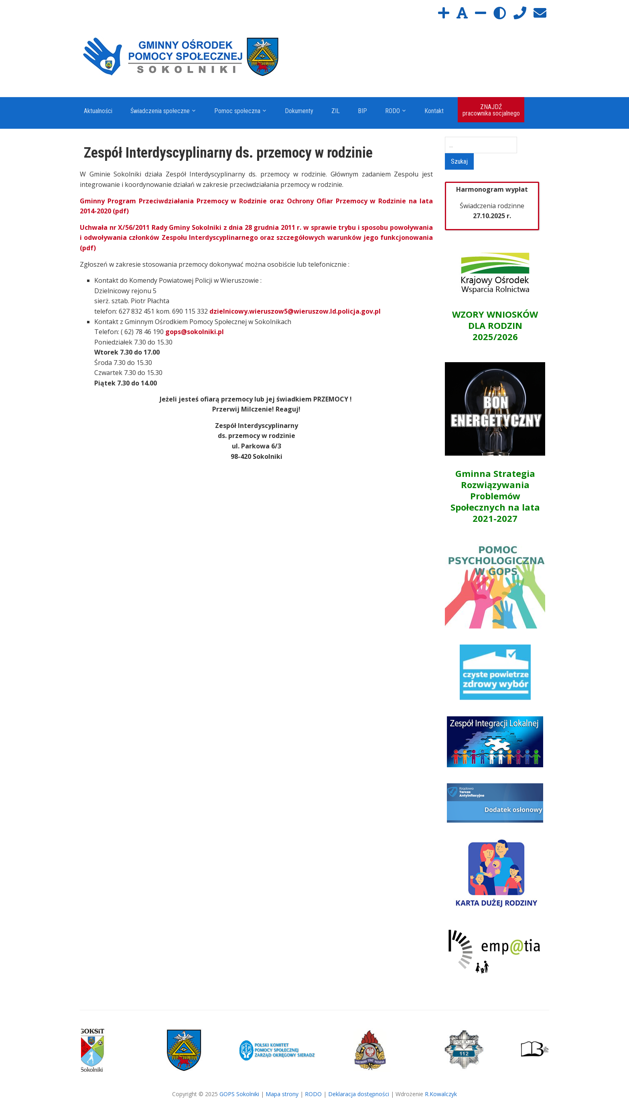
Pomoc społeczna (237, 111)
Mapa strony (282, 1094)
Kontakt (434, 111)
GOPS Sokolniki (239, 1094)
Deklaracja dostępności (358, 1094)
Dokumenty (299, 111)
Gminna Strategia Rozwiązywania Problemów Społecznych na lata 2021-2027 (495, 495)
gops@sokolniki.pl (194, 331)
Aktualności (98, 111)
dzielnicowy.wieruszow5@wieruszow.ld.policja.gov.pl (295, 311)
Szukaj (459, 161)
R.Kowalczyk (441, 1094)
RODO (392, 111)
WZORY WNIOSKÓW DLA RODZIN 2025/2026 (495, 325)
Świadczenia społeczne (160, 111)
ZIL (335, 111)
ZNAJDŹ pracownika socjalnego (491, 110)
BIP (362, 111)
